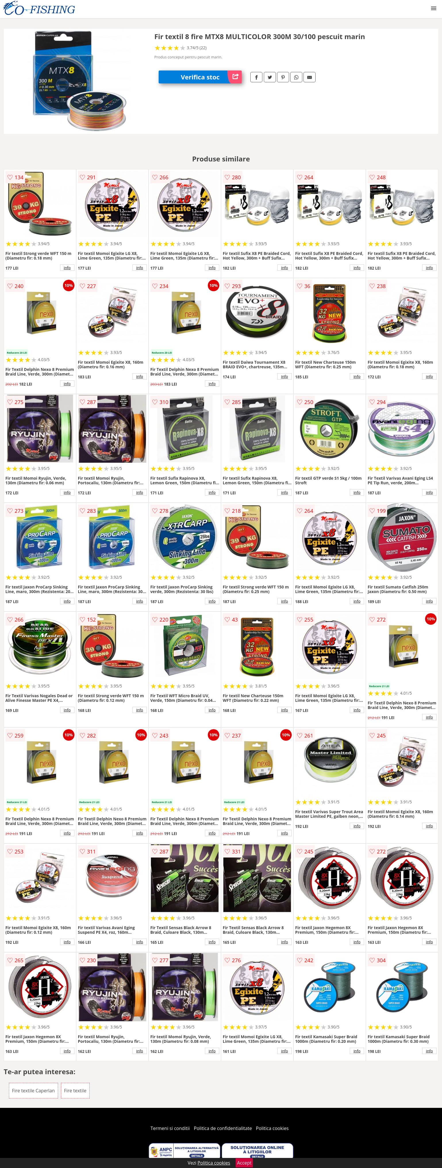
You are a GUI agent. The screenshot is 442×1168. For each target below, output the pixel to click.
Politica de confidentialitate (223, 1128)
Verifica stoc (211, 77)
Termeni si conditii (170, 1128)
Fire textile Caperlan (33, 1090)
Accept (244, 1163)
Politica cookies (272, 1128)
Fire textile (75, 1090)
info (67, 267)
